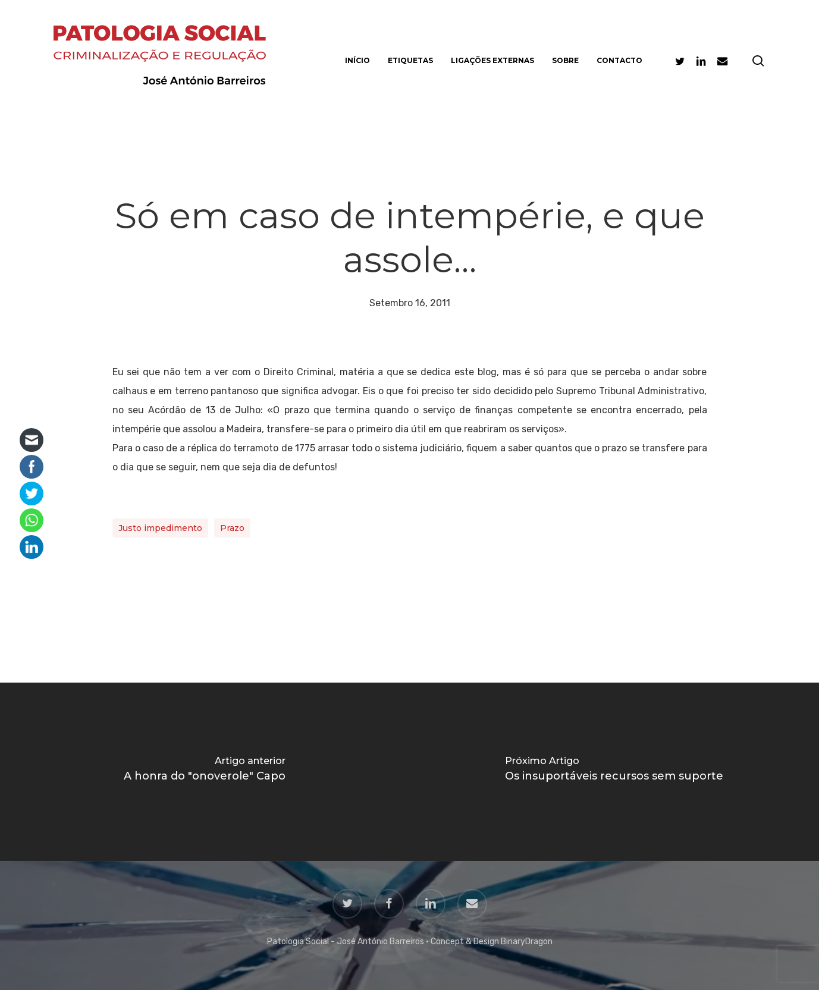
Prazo (232, 528)
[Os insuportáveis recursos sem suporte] (615, 772)
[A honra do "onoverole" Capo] (205, 772)
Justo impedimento (160, 528)
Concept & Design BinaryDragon (492, 941)
